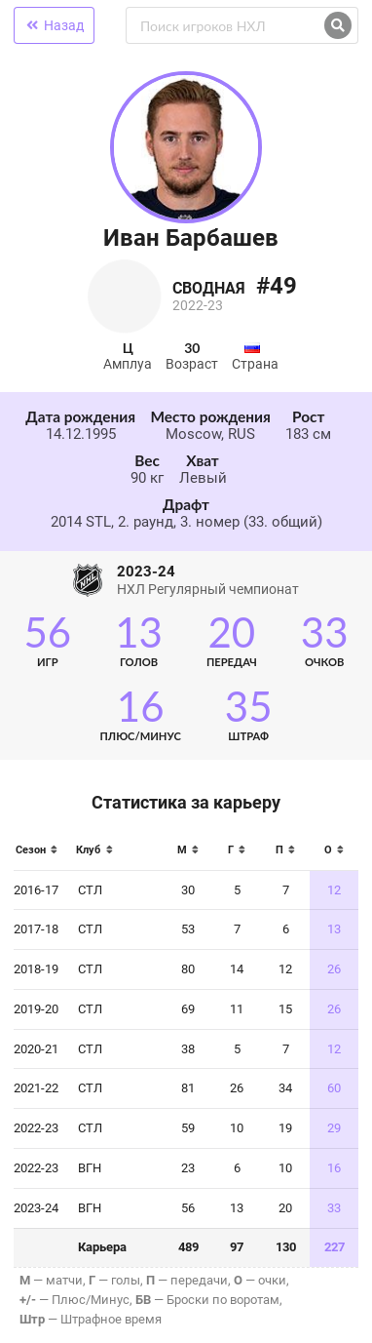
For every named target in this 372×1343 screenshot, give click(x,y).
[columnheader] (41, 856)
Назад (54, 25)
